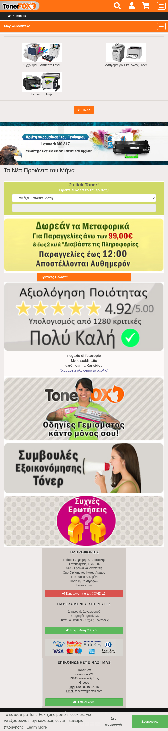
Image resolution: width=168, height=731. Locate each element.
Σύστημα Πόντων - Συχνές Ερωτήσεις (84, 620)
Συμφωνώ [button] (149, 721)
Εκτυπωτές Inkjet (42, 84)
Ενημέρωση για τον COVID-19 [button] (84, 593)
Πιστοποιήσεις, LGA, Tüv (84, 564)
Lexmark (20, 16)
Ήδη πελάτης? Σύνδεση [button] (83, 630)
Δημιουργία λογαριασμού (84, 611)
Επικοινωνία (84, 585)
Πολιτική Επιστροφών (84, 581)
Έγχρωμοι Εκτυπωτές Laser (42, 55)
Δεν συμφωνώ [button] (113, 721)
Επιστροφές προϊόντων (84, 616)
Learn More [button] (37, 727)
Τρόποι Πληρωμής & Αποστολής (84, 560)
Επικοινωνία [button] (83, 702)
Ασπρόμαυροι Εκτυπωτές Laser (126, 55)
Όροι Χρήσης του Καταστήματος (84, 572)
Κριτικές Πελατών (55, 277)
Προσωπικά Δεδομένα (84, 577)
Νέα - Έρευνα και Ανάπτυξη (84, 568)
